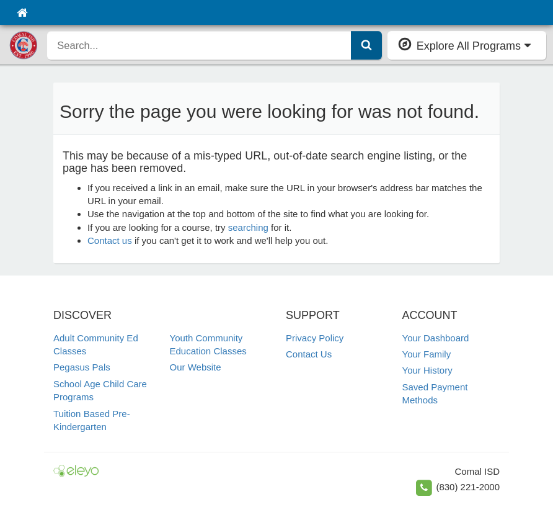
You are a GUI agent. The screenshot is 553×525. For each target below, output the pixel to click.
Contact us (109, 240)
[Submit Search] (366, 45)
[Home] (22, 12)
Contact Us (309, 354)
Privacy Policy (314, 338)
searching (248, 227)
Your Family (426, 354)
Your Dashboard (435, 338)
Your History (427, 370)
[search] (199, 45)
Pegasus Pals (81, 367)
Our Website (195, 367)
